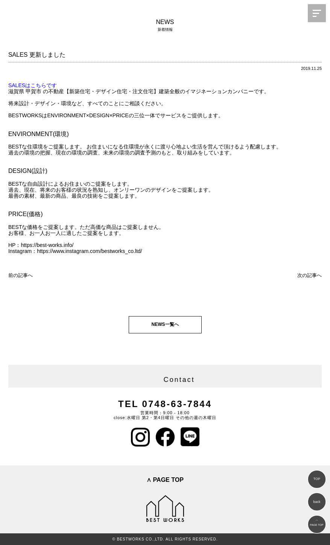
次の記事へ (309, 275)
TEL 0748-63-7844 (165, 404)
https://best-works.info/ (47, 245)
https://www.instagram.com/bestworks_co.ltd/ (89, 251)
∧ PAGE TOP (165, 480)
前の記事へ (20, 275)
